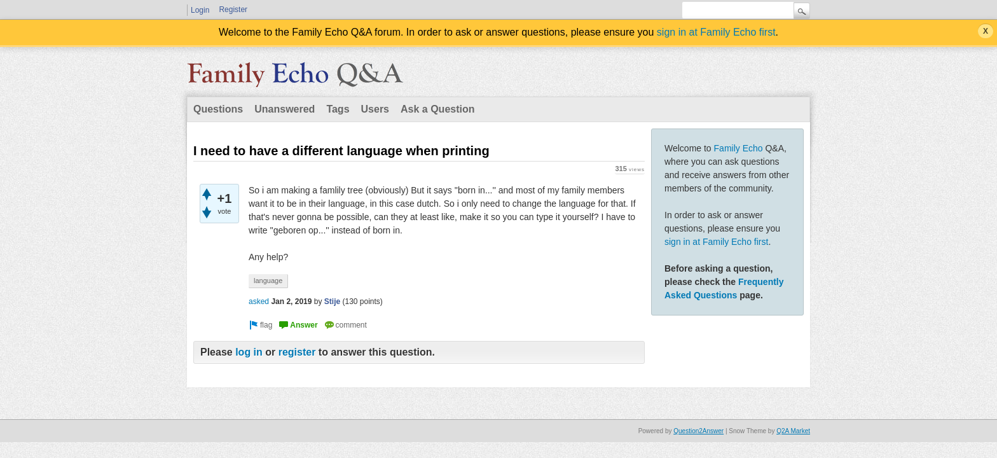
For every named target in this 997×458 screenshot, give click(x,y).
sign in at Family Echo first (716, 32)
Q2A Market (793, 430)
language (268, 280)
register (297, 352)
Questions (218, 109)
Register (233, 9)
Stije (332, 301)
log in (249, 352)
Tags (337, 109)
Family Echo (738, 148)
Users (375, 109)
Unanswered (284, 109)
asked (259, 301)
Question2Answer (698, 430)
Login (200, 10)
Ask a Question (437, 109)
